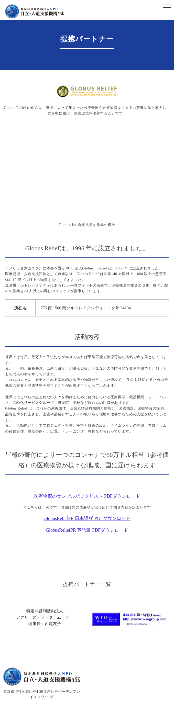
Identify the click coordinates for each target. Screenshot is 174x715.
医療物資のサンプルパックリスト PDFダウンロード (87, 496)
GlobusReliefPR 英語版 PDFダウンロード (87, 530)
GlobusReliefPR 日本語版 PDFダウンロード (87, 518)
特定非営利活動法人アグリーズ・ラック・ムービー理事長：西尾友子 (44, 617)
